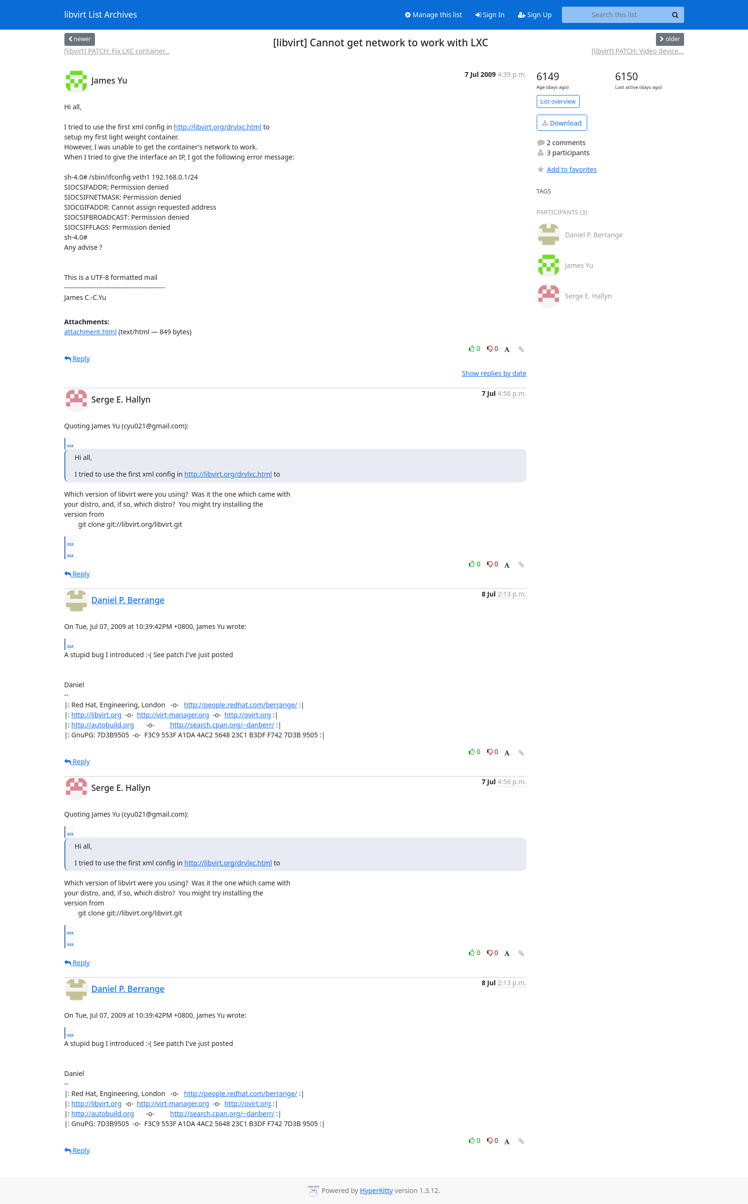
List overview (558, 101)
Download (562, 123)
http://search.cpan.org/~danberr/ (222, 724)
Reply (77, 358)
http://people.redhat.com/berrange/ (240, 704)
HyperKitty (376, 1190)
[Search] (675, 15)
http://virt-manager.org (173, 714)
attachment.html (90, 331)
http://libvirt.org (97, 714)
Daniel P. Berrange (128, 600)
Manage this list (433, 14)
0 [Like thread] (475, 348)
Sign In (490, 14)
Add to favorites (567, 169)
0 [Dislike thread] (493, 348)
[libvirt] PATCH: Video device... (638, 50)
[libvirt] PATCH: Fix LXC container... (117, 50)
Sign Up (535, 14)
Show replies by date (494, 373)
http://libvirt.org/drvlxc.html (217, 126)
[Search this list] (614, 15)
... (70, 443)
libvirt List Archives (100, 15)
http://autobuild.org (103, 724)
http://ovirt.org (247, 714)
